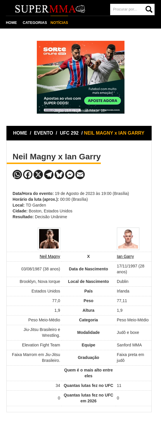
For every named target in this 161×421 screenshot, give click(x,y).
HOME (11, 23)
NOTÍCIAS (59, 23)
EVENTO (43, 133)
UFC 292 (70, 133)
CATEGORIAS (35, 23)
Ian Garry (125, 256)
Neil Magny (50, 256)
